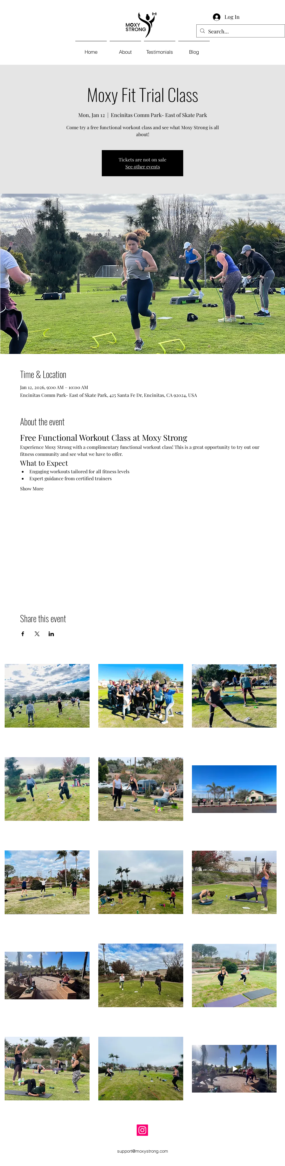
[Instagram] (142, 1130)
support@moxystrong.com (142, 1151)
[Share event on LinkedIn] (51, 633)
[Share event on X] (37, 633)
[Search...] (240, 32)
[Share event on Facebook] (23, 633)
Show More (32, 488)
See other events (142, 166)
